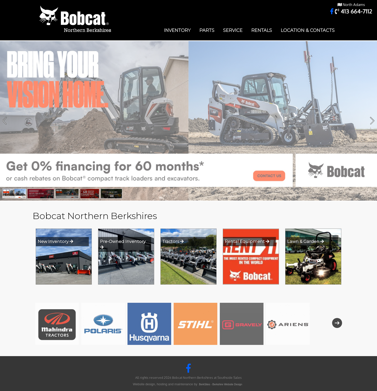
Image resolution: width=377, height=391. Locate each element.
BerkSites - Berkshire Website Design (220, 384)
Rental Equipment (247, 241)
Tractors (173, 241)
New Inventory (55, 241)
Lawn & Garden (305, 241)
